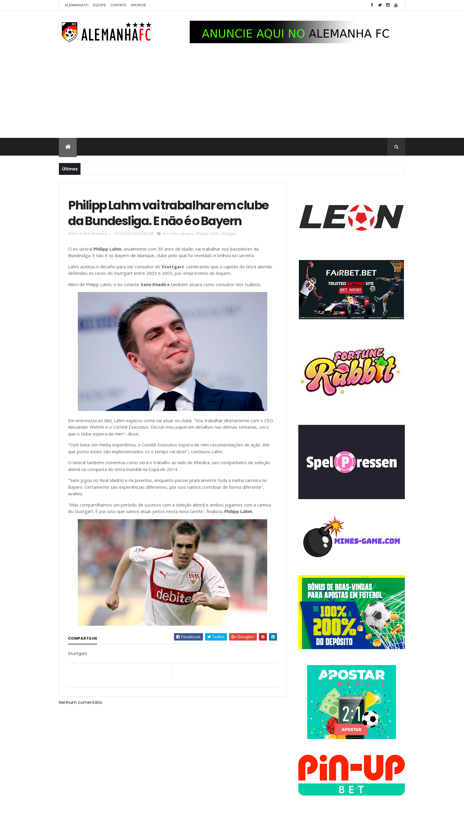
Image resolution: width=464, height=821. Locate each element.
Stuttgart (228, 233)
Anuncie (138, 5)
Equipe (99, 5)
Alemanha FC (77, 5)
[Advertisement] (232, 93)
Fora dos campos (178, 233)
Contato (118, 5)
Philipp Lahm (207, 233)
